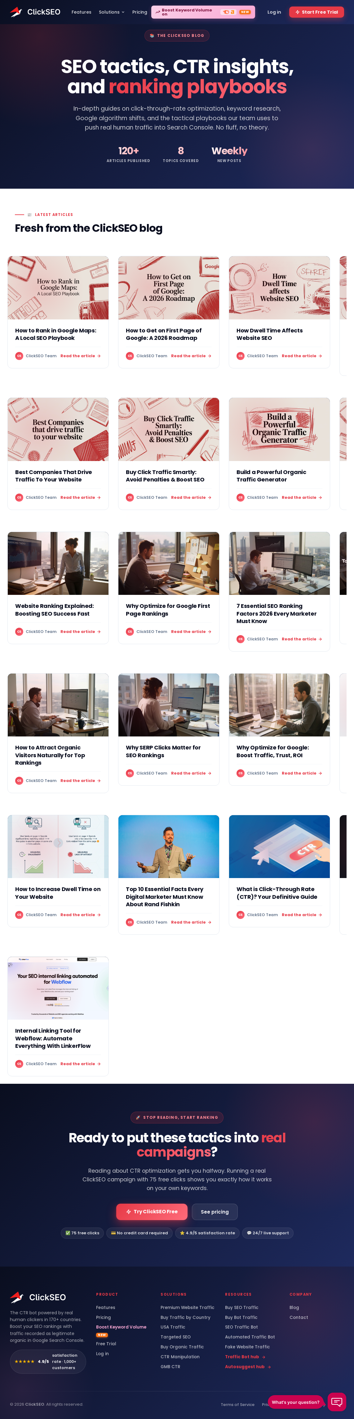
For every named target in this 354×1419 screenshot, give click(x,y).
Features (105, 1308)
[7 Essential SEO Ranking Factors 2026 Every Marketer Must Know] (279, 592)
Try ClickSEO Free (152, 1211)
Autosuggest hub (248, 1367)
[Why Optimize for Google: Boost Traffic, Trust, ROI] (279, 729)
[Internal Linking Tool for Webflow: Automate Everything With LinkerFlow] (58, 1016)
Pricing (103, 1317)
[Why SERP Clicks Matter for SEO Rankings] (168, 729)
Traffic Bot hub (245, 1357)
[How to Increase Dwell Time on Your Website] (58, 871)
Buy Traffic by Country (185, 1317)
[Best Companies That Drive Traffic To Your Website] (58, 454)
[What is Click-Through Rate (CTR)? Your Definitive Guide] (279, 871)
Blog (294, 1308)
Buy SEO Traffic (242, 1308)
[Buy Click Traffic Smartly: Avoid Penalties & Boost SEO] (168, 454)
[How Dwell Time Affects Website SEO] (279, 312)
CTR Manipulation (180, 1357)
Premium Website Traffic (188, 1308)
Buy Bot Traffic (241, 1317)
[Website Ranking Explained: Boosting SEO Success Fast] (58, 588)
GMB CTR (170, 1367)
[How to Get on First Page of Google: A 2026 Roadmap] (168, 312)
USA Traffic (173, 1327)
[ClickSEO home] (38, 1297)
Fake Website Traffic (247, 1347)
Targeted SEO (176, 1337)
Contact (299, 1317)
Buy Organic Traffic (182, 1347)
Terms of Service (237, 1405)
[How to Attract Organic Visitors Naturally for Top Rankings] (58, 733)
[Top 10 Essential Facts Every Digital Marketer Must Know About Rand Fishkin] (168, 875)
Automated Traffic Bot (250, 1337)
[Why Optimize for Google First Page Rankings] (168, 588)
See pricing (215, 1212)
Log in (102, 1354)
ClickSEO (34, 1404)
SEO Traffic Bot (241, 1327)
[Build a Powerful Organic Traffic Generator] (279, 454)
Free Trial (106, 1344)
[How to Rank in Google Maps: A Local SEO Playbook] (58, 312)
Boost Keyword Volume (121, 1331)
